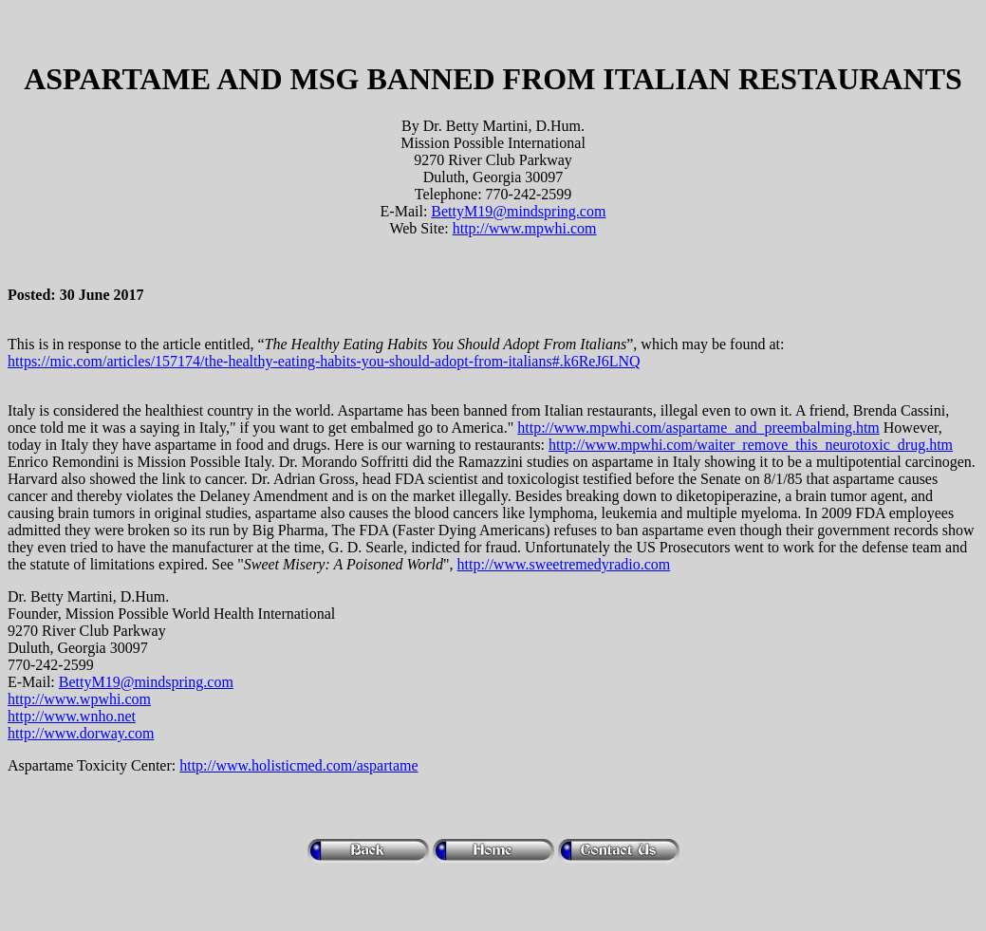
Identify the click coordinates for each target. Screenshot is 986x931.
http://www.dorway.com (81, 733)
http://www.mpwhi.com (525, 228)
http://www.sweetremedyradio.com (564, 564)
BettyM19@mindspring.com (518, 211)
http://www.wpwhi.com (79, 699)
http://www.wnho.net (72, 716)
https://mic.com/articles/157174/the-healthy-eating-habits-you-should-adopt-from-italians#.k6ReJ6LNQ (324, 361)
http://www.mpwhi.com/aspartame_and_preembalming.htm (698, 427)
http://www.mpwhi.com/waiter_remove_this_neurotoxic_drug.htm (751, 445)
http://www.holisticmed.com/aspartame (298, 765)
